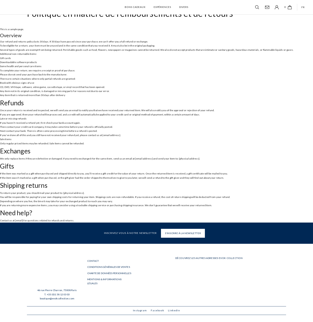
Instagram (140, 310)
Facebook (157, 310)
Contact (93, 260)
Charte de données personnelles (109, 273)
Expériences (162, 6)
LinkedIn (174, 310)
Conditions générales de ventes (108, 266)
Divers (183, 6)
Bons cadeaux (135, 6)
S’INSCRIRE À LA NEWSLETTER (183, 233)
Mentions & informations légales (104, 281)
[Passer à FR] (302, 7)
